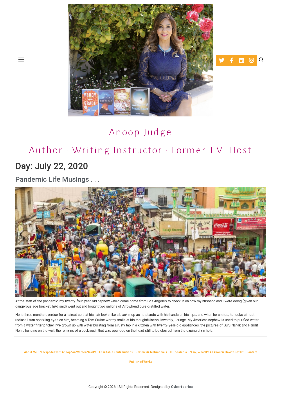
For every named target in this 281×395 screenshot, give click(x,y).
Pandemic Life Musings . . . (57, 179)
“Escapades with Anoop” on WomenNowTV (68, 352)
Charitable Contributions (116, 352)
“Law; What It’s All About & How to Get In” (216, 352)
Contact (252, 352)
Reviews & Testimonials (151, 352)
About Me (30, 352)
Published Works (140, 361)
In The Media (178, 352)
